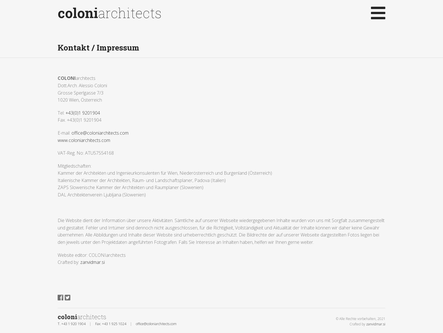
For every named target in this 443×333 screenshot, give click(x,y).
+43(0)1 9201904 (83, 113)
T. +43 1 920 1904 (72, 323)
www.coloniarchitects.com (84, 140)
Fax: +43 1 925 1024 (110, 323)
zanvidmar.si (92, 262)
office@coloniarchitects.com (100, 133)
